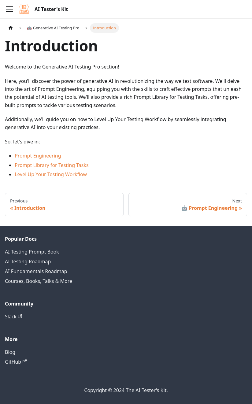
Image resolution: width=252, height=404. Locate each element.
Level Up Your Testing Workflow (51, 174)
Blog (10, 352)
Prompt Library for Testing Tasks (52, 165)
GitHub (16, 361)
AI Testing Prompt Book (32, 251)
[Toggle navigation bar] (9, 9)
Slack (13, 316)
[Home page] (11, 28)
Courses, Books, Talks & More (38, 281)
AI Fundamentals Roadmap (36, 271)
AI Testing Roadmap (28, 261)
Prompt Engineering (38, 155)
